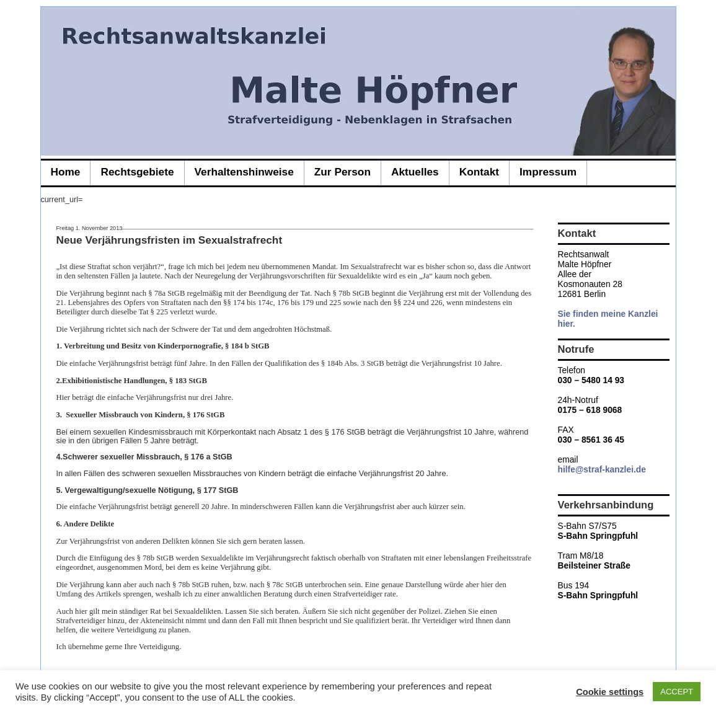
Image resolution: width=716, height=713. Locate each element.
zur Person (342, 172)
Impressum (548, 172)
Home (66, 172)
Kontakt (479, 172)
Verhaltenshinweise (244, 172)
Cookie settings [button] (609, 692)
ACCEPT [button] (676, 691)
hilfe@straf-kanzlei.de (602, 469)
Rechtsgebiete (137, 172)
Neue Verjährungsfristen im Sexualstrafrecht (169, 240)
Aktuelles (415, 172)
